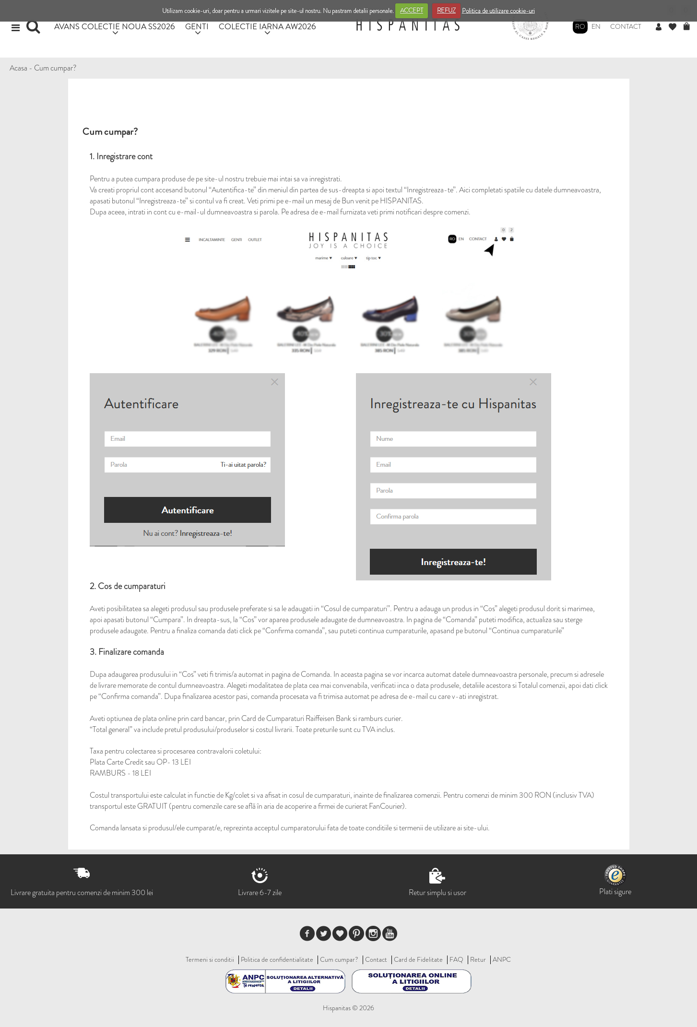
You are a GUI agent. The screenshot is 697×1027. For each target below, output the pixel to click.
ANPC (502, 959)
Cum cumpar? (55, 67)
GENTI (197, 26)
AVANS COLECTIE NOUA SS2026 (114, 26)
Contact (625, 26)
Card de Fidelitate (418, 959)
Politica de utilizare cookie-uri (498, 10)
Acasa (18, 67)
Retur (478, 959)
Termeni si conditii (210, 959)
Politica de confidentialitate (277, 959)
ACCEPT (411, 10)
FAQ (456, 959)
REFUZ (446, 10)
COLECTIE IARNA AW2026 (267, 26)
